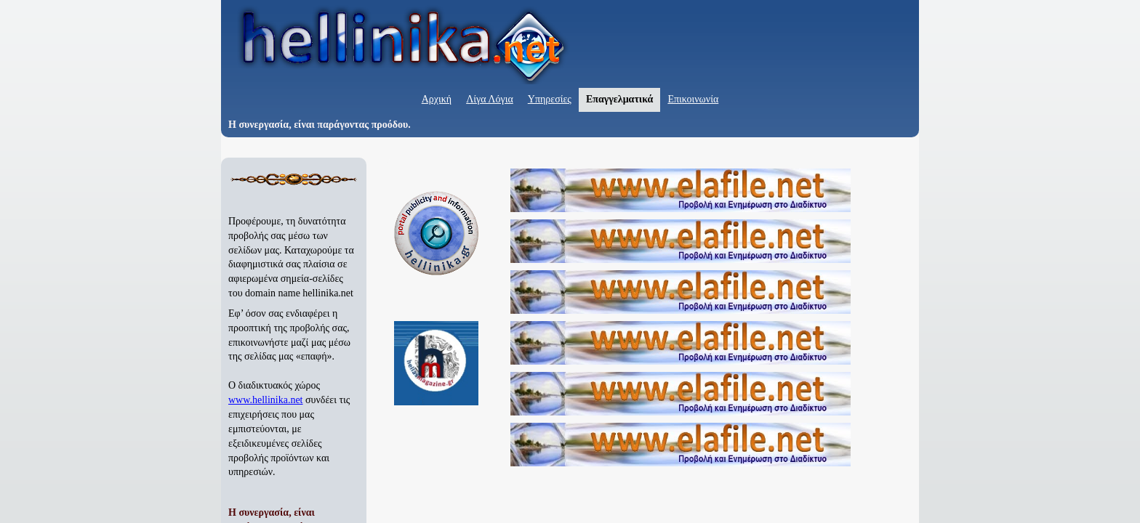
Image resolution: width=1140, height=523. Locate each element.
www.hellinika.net (265, 399)
